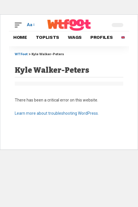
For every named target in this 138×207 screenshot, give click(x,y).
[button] (20, 25)
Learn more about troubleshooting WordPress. (57, 113)
